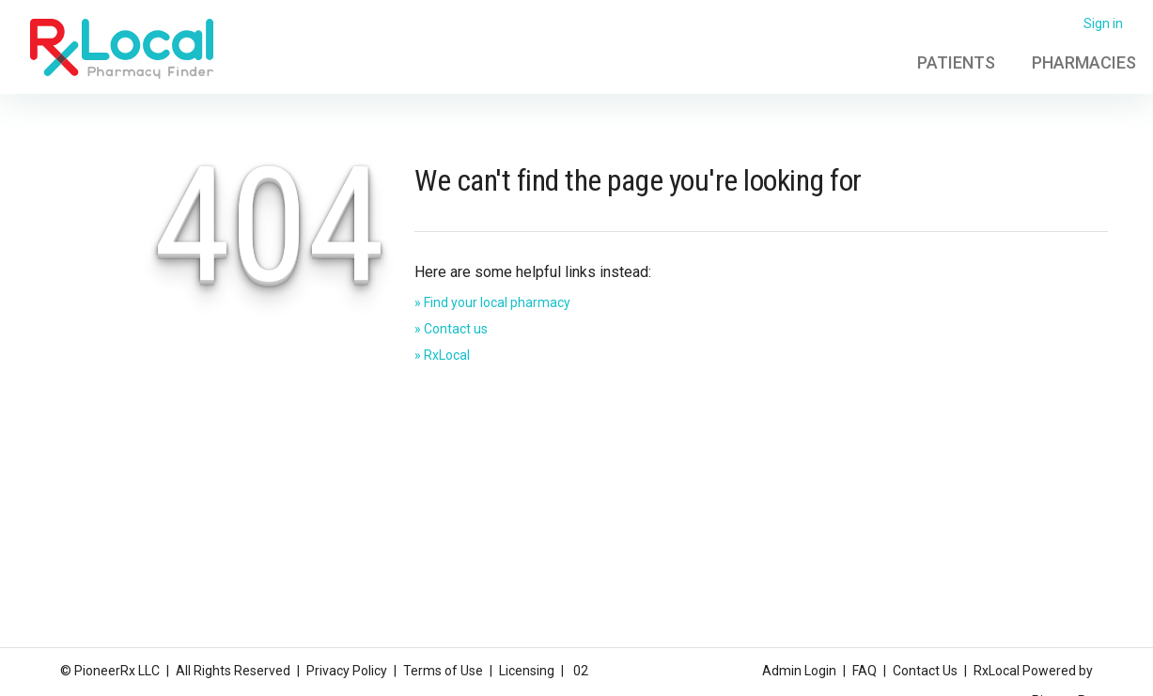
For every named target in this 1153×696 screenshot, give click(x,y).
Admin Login (799, 670)
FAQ (864, 670)
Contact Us (925, 670)
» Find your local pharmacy (492, 302)
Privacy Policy (346, 670)
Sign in (1103, 23)
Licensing (526, 670)
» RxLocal (442, 355)
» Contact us (451, 328)
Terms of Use (443, 670)
